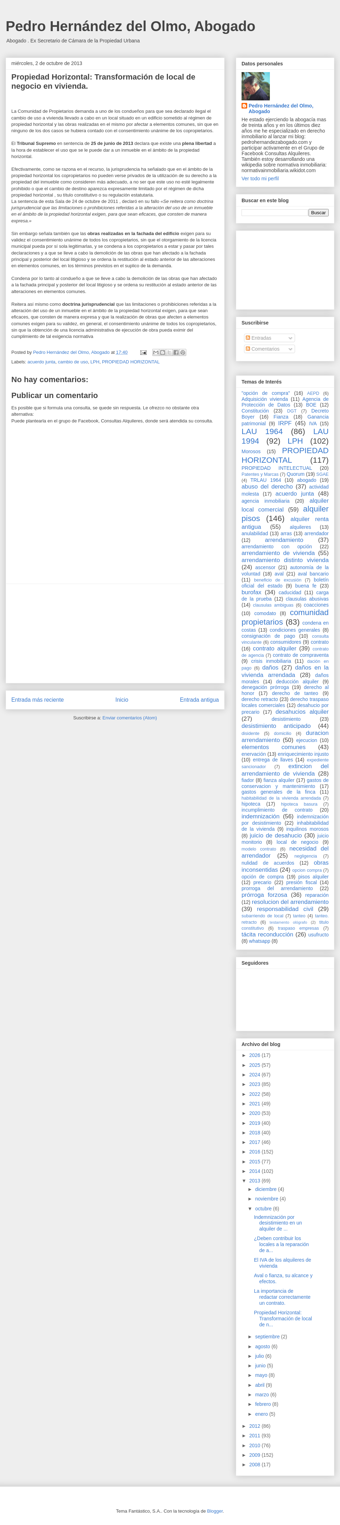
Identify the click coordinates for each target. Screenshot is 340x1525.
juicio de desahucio (276, 835)
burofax (251, 592)
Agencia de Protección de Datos (285, 402)
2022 (255, 1094)
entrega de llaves (273, 759)
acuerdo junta (42, 361)
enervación (254, 754)
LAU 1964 (262, 431)
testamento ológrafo (288, 922)
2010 (255, 1445)
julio (260, 1356)
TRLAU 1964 (265, 480)
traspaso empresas (298, 928)
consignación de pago (268, 636)
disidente (250, 733)
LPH (94, 361)
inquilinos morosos (307, 829)
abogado (307, 480)
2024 (255, 1074)
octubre (264, 1208)
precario (262, 882)
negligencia (305, 856)
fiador (248, 780)
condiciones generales (295, 630)
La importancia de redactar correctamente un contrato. (282, 1297)
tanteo (299, 915)
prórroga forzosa (264, 895)
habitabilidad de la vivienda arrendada (281, 798)
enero (262, 1414)
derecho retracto (260, 699)
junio (261, 1365)
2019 (255, 1123)
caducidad (290, 592)
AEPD (313, 393)
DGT (292, 411)
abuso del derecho (267, 486)
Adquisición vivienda (265, 399)
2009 (255, 1455)
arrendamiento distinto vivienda (285, 560)
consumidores (285, 642)
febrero (263, 1404)
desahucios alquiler (302, 711)
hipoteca (251, 804)
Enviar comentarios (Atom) (129, 717)
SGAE (322, 474)
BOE (311, 405)
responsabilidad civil (285, 909)
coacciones (316, 605)
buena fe (306, 586)
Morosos (251, 451)
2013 (255, 1181)
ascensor (265, 567)
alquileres (300, 527)
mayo (261, 1375)
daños (270, 667)
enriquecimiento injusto (303, 754)
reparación (317, 895)
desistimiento (286, 719)
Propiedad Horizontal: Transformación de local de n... (283, 1318)
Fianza (280, 417)
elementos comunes (274, 747)
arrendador (317, 533)
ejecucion (306, 740)
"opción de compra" (266, 393)
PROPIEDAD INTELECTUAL (277, 468)
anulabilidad (255, 533)
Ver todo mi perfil (260, 178)
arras (286, 533)
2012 (255, 1426)
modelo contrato (259, 849)
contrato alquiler (274, 648)
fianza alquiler (279, 780)
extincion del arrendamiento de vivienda (285, 770)
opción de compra (263, 877)
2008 (255, 1464)
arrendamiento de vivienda (278, 553)
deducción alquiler (297, 681)
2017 (255, 1142)
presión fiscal (301, 882)
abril (260, 1385)
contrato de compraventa (301, 655)
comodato (265, 613)
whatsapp (259, 941)
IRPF (284, 423)
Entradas (258, 338)
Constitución (255, 411)
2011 (255, 1435)
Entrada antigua (199, 700)
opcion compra (307, 870)
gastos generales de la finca (279, 792)
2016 (255, 1152)
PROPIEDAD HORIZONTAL (131, 361)
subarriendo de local (262, 915)
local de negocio (297, 842)
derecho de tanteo (295, 693)
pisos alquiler (313, 877)
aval (279, 574)
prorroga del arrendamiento (277, 888)
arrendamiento (284, 540)
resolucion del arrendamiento (290, 902)
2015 (255, 1161)
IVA (313, 423)
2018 (255, 1132)
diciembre (266, 1189)
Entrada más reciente (37, 700)
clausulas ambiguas (273, 605)
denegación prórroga (265, 687)
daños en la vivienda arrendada (285, 671)
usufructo (318, 934)
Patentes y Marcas (260, 474)
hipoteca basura (299, 804)
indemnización (260, 816)
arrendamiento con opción (277, 546)
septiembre (268, 1336)
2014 (255, 1171)
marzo (262, 1394)
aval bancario (313, 574)
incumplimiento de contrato (277, 810)
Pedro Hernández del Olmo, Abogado (130, 26)
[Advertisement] (115, 633)
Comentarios (262, 349)
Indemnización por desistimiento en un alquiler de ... (278, 1223)
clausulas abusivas (307, 599)
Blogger (215, 1511)
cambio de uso (73, 361)
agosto (263, 1346)
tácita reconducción (267, 934)
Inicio (121, 700)
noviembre (267, 1199)
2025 (255, 1065)
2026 (255, 1055)
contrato (320, 642)
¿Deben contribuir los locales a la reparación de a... (281, 1244)
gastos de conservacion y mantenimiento (285, 783)
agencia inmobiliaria (266, 501)
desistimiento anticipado (276, 726)
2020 (255, 1113)
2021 (255, 1103)
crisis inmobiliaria (271, 661)
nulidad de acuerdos (268, 863)
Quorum (296, 474)
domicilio (282, 733)
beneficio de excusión (277, 580)
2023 (255, 1084)
